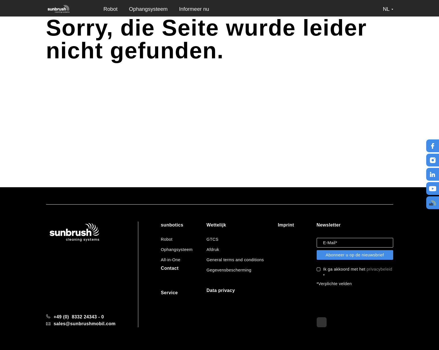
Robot (111, 9)
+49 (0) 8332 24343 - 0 (79, 316)
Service (169, 292)
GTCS (213, 239)
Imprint (286, 225)
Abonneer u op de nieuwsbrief (354, 255)
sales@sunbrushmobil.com (85, 323)
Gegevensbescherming (229, 270)
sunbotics (172, 225)
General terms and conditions (235, 260)
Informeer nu (194, 9)
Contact (169, 268)
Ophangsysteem (148, 9)
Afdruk (213, 249)
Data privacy (221, 290)
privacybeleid (379, 269)
